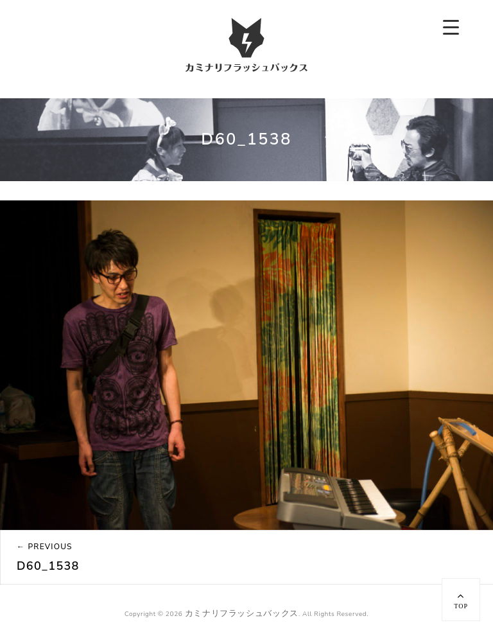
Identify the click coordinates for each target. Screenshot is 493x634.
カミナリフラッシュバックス (241, 613)
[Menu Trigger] (451, 27)
